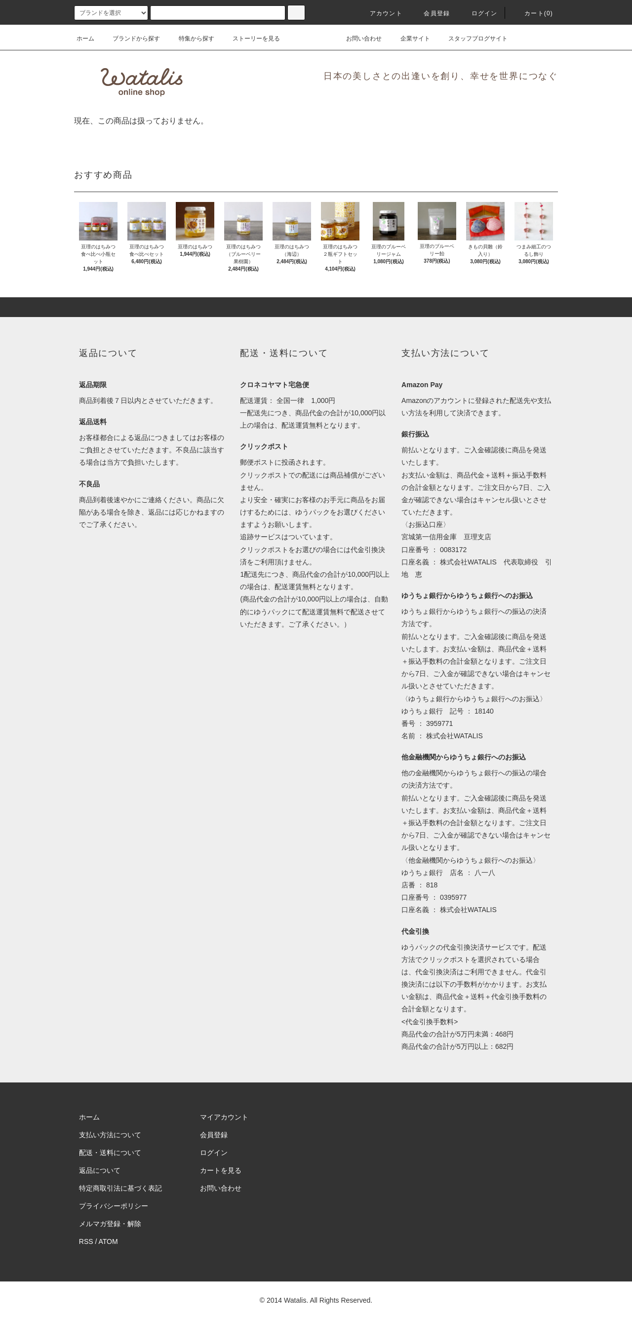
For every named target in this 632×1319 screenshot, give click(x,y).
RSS (86, 1241)
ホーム (85, 38)
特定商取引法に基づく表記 (120, 1188)
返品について (99, 1170)
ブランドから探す (130, 38)
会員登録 (431, 13)
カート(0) (533, 13)
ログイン (479, 13)
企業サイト (409, 38)
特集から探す (190, 38)
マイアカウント (224, 1117)
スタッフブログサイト (472, 38)
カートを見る (220, 1170)
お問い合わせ (358, 38)
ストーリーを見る (250, 38)
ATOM (108, 1241)
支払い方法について (110, 1135)
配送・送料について (110, 1153)
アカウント (380, 13)
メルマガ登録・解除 (110, 1224)
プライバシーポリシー (113, 1206)
